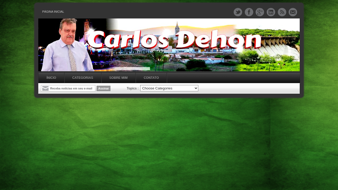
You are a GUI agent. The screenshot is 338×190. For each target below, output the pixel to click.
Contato (151, 78)
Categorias (82, 78)
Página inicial (53, 11)
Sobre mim (118, 78)
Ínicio (51, 78)
